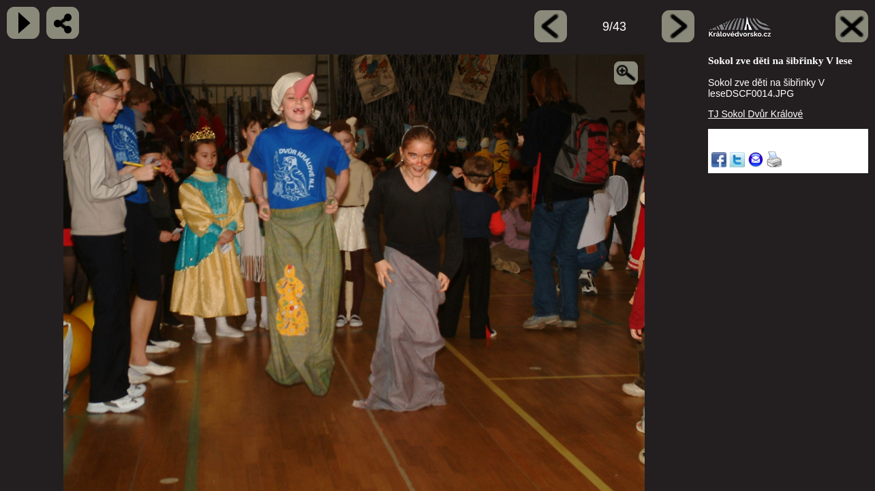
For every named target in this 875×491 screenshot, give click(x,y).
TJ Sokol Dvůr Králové (755, 113)
